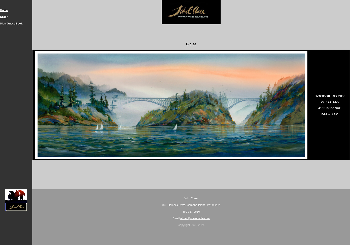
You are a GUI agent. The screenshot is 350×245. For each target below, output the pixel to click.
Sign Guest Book (11, 23)
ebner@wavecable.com (195, 218)
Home (4, 10)
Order (4, 16)
